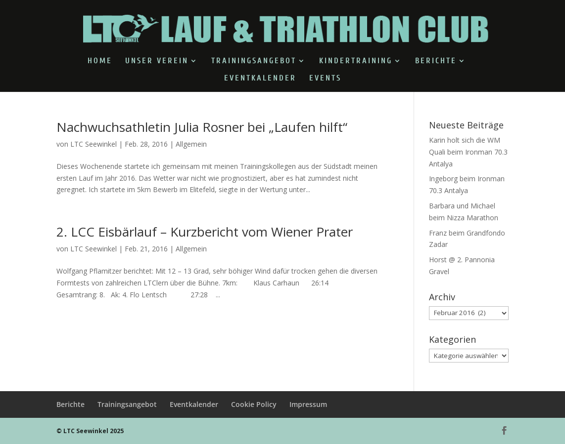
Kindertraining (355, 61)
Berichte (436, 61)
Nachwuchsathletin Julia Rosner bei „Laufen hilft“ (201, 127)
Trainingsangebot (253, 61)
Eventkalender (260, 78)
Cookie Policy (254, 404)
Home (100, 61)
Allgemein (191, 144)
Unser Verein (156, 61)
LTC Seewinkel (93, 144)
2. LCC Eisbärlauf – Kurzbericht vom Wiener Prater (204, 232)
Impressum (308, 404)
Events (325, 78)
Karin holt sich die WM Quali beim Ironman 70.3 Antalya (468, 151)
